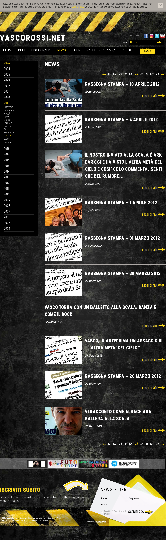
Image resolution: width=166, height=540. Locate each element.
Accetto (115, 512)
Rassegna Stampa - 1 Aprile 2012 (121, 203)
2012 (7, 183)
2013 (7, 177)
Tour (76, 50)
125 (131, 74)
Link (125, 42)
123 (120, 74)
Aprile (6, 116)
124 (125, 74)
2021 (7, 91)
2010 (7, 194)
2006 (7, 217)
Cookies (51, 518)
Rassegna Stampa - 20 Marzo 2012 (123, 376)
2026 (7, 63)
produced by (96, 522)
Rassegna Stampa (101, 50)
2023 (7, 80)
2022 (7, 86)
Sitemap (60, 518)
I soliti (127, 50)
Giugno (7, 142)
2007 (7, 211)
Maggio (7, 113)
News (61, 50)
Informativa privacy (36, 518)
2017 (6, 154)
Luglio (7, 139)
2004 (7, 228)
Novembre (9, 110)
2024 (7, 74)
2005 (7, 223)
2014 (7, 171)
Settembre (9, 132)
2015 (7, 166)
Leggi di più (149, 96)
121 (109, 74)
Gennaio (8, 126)
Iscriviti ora (136, 512)
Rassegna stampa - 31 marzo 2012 (122, 238)
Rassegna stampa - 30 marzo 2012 (123, 273)
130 (157, 74)
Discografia (41, 50)
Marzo (7, 120)
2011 (6, 189)
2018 (7, 149)
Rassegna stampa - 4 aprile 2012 (121, 120)
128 (146, 74)
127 (141, 74)
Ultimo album (14, 50)
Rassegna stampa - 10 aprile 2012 (122, 84)
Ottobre (7, 129)
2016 (7, 160)
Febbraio (8, 123)
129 (152, 74)
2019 (7, 103)
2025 (7, 69)
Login (147, 50)
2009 (7, 200)
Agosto (7, 136)
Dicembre (8, 107)
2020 (7, 97)
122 (115, 74)
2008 (7, 206)
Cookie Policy (78, 7)
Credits (23, 518)
